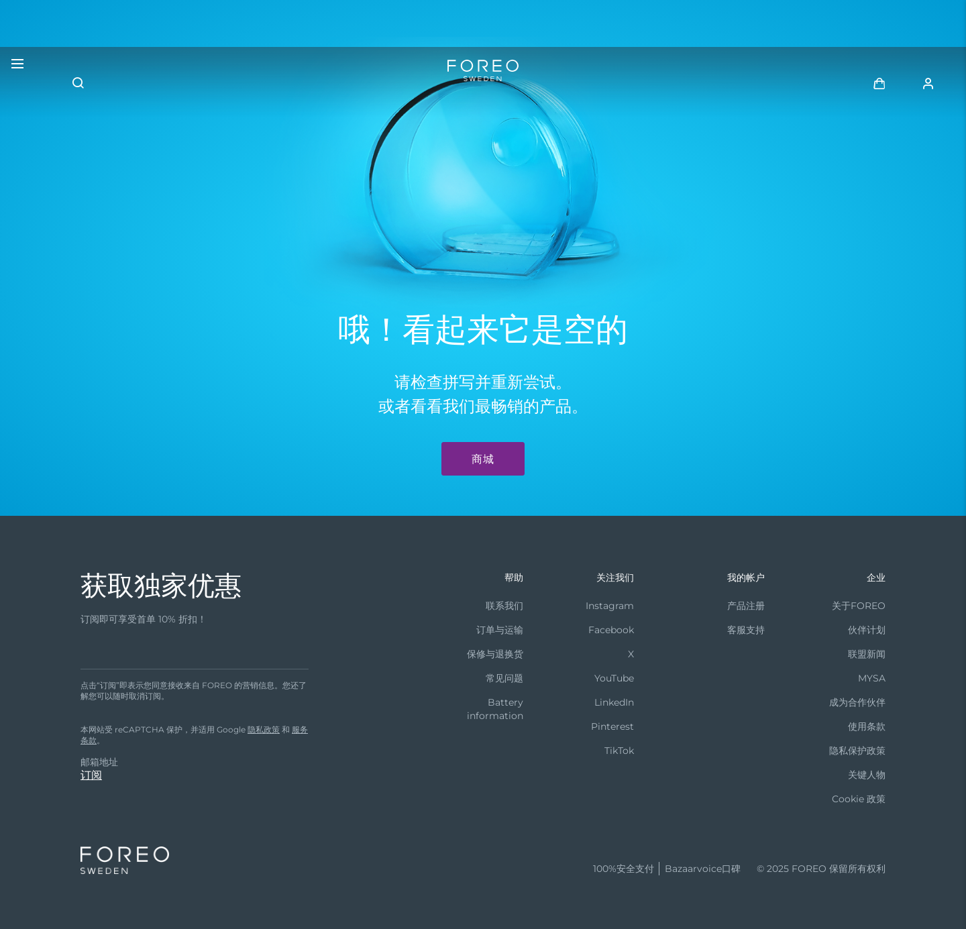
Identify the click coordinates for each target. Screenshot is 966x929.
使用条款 (866, 726)
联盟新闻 (866, 654)
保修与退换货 (495, 654)
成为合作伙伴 (857, 702)
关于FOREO (858, 606)
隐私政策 (264, 729)
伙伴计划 (866, 630)
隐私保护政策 (857, 751)
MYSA (871, 678)
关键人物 (866, 775)
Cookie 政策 (858, 799)
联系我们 (504, 606)
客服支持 (746, 630)
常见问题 (504, 678)
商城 (483, 459)
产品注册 (746, 606)
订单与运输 (499, 630)
